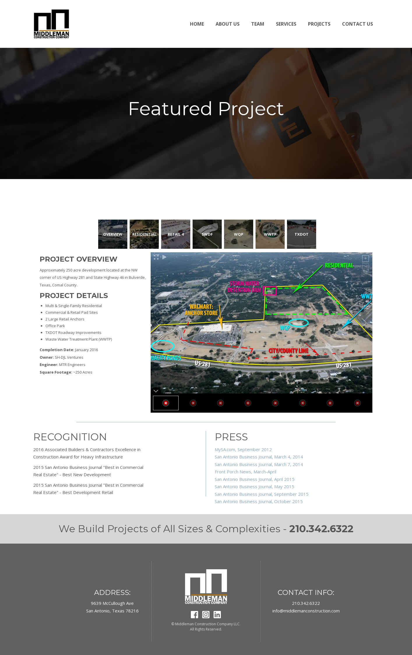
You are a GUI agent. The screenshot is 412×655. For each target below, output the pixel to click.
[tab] (113, 234)
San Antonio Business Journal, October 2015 (259, 501)
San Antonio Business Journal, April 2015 (255, 479)
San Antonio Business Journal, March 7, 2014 (259, 464)
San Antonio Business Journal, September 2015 (262, 494)
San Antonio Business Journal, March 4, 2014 (259, 457)
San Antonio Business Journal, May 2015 (254, 486)
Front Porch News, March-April (245, 471)
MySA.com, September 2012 (243, 449)
